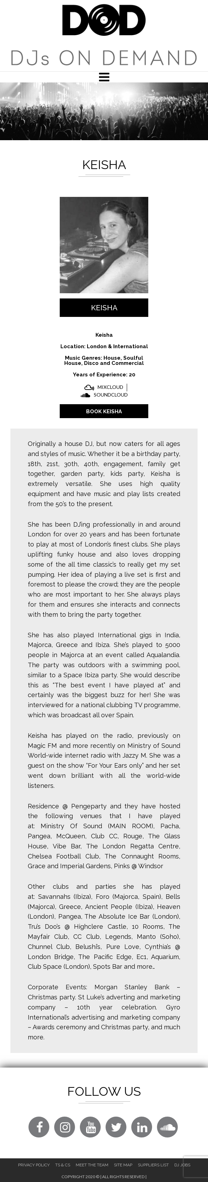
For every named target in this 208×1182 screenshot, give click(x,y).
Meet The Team (92, 1165)
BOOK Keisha (104, 411)
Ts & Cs (62, 1165)
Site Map (123, 1165)
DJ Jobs (182, 1165)
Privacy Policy (34, 1165)
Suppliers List (153, 1165)
